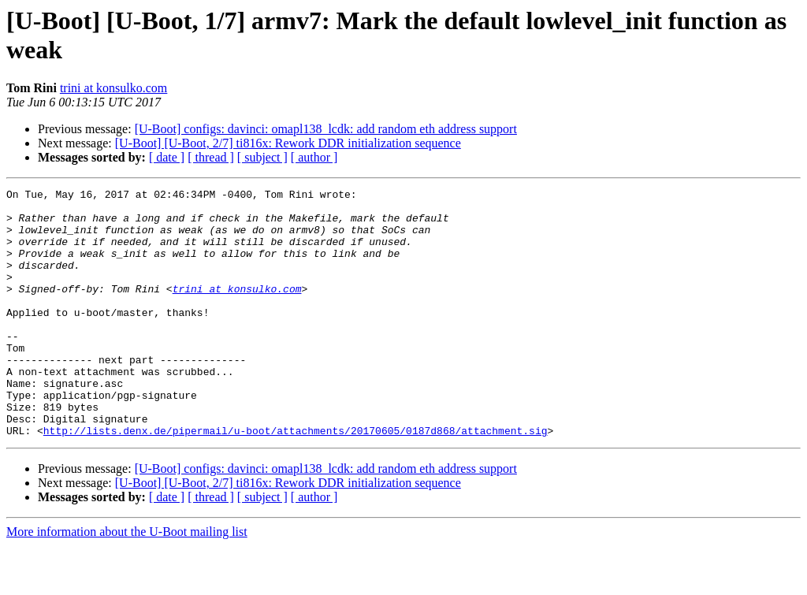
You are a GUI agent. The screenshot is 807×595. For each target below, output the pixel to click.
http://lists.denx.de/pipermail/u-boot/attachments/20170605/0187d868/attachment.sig (295, 480)
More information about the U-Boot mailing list (126, 581)
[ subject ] (262, 157)
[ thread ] (211, 157)
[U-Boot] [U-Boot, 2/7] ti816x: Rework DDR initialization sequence (288, 143)
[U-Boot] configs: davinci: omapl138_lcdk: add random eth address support (326, 129)
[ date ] (166, 157)
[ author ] (314, 157)
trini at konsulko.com (113, 88)
